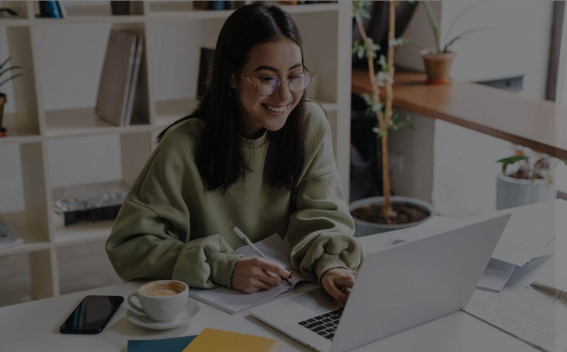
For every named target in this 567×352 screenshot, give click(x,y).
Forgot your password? (517, 243)
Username (394, 145)
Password (393, 195)
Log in (464, 271)
